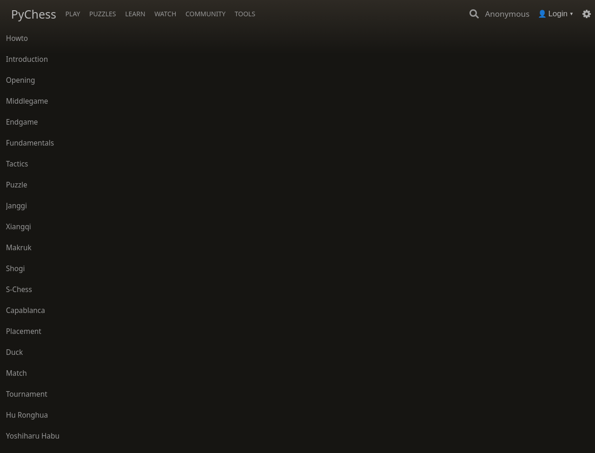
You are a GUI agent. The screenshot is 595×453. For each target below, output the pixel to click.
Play (73, 13)
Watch (165, 13)
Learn (135, 13)
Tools (245, 13)
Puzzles (102, 13)
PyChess (33, 14)
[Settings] (586, 14)
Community (205, 13)
